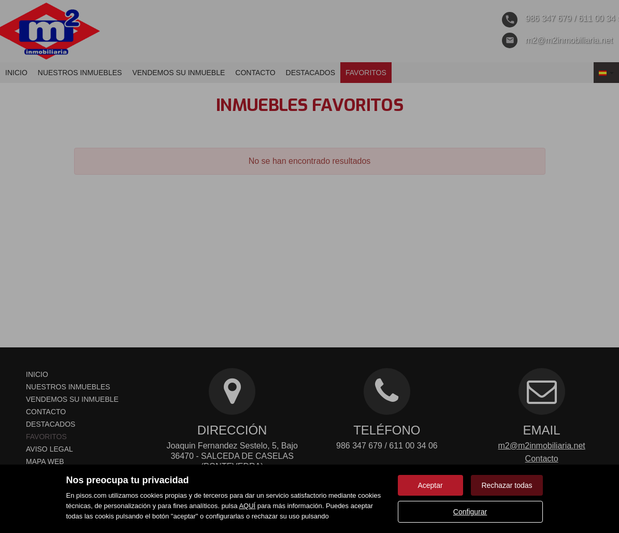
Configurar (470, 512)
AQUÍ (247, 506)
